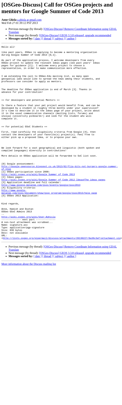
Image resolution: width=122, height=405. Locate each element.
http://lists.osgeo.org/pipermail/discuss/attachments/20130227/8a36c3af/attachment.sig (62, 276)
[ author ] (71, 38)
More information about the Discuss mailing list (28, 302)
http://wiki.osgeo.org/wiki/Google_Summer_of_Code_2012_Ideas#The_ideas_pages (53, 206)
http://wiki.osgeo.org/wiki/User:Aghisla (28, 251)
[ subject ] (59, 38)
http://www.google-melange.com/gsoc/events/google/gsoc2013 (40, 213)
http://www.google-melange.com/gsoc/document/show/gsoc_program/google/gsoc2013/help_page (49, 221)
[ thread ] (47, 38)
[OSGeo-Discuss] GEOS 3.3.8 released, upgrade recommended (75, 35)
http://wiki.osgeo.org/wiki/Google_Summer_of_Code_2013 (38, 200)
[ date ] (38, 38)
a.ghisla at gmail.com (29, 19)
